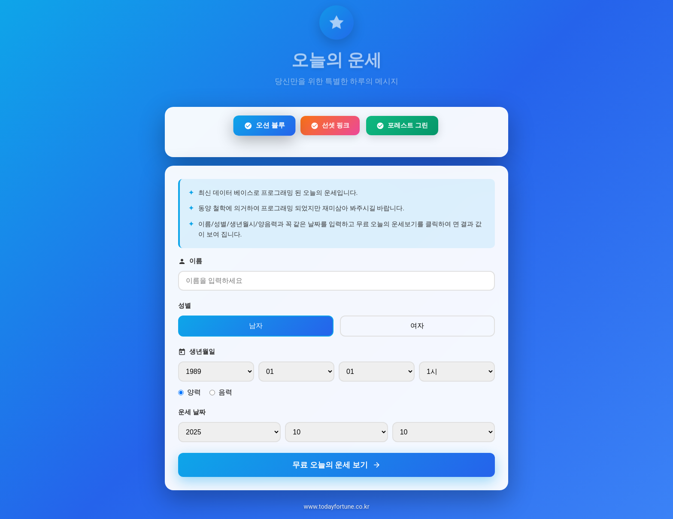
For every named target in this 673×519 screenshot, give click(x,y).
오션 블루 (264, 127)
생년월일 (196, 353)
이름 (190, 263)
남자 (256, 327)
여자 (417, 327)
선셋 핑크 (330, 127)
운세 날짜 (192, 414)
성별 (184, 307)
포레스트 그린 (402, 127)
